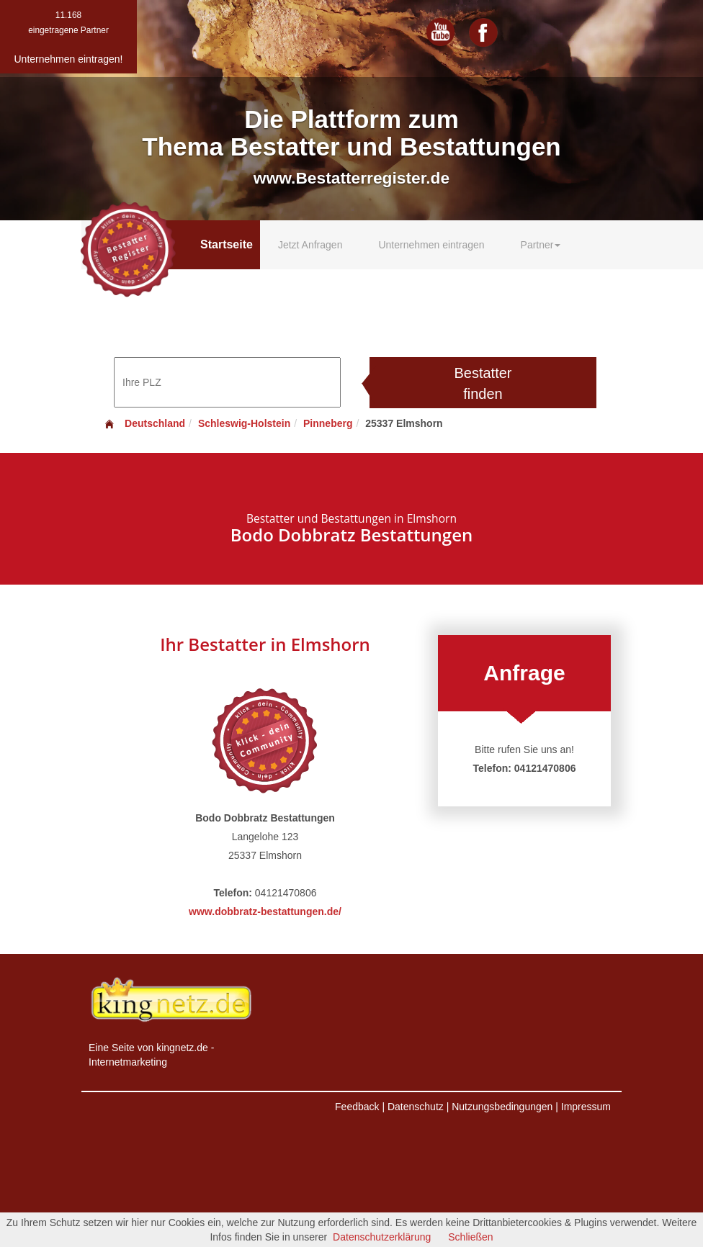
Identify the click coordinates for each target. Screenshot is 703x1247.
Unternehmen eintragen (431, 245)
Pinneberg (327, 423)
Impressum (586, 1106)
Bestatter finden (482, 383)
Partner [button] (541, 245)
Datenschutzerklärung (382, 1237)
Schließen (470, 1237)
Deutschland (144, 423)
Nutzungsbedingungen (502, 1106)
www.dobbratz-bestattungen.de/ (265, 911)
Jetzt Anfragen (310, 245)
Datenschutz (416, 1106)
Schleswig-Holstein (244, 423)
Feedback (357, 1106)
